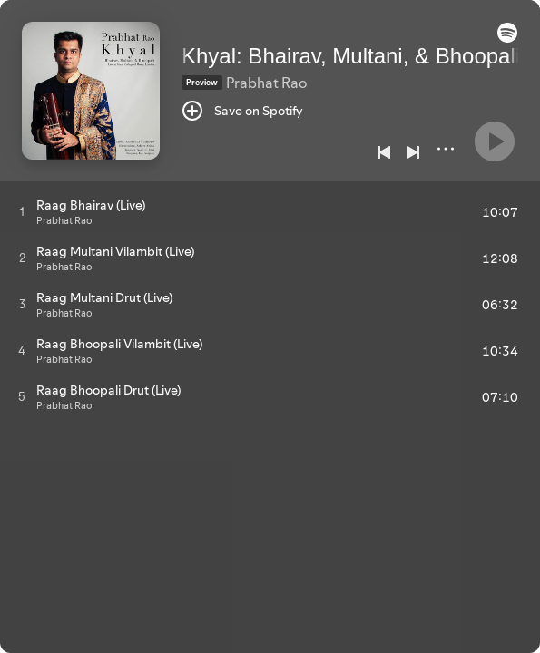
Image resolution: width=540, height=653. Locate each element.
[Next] (413, 152)
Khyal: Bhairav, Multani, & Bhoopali (351, 56)
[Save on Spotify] (242, 111)
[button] (507, 38)
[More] (446, 149)
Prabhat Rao (266, 83)
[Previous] (384, 152)
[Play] (494, 141)
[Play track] (22, 211)
